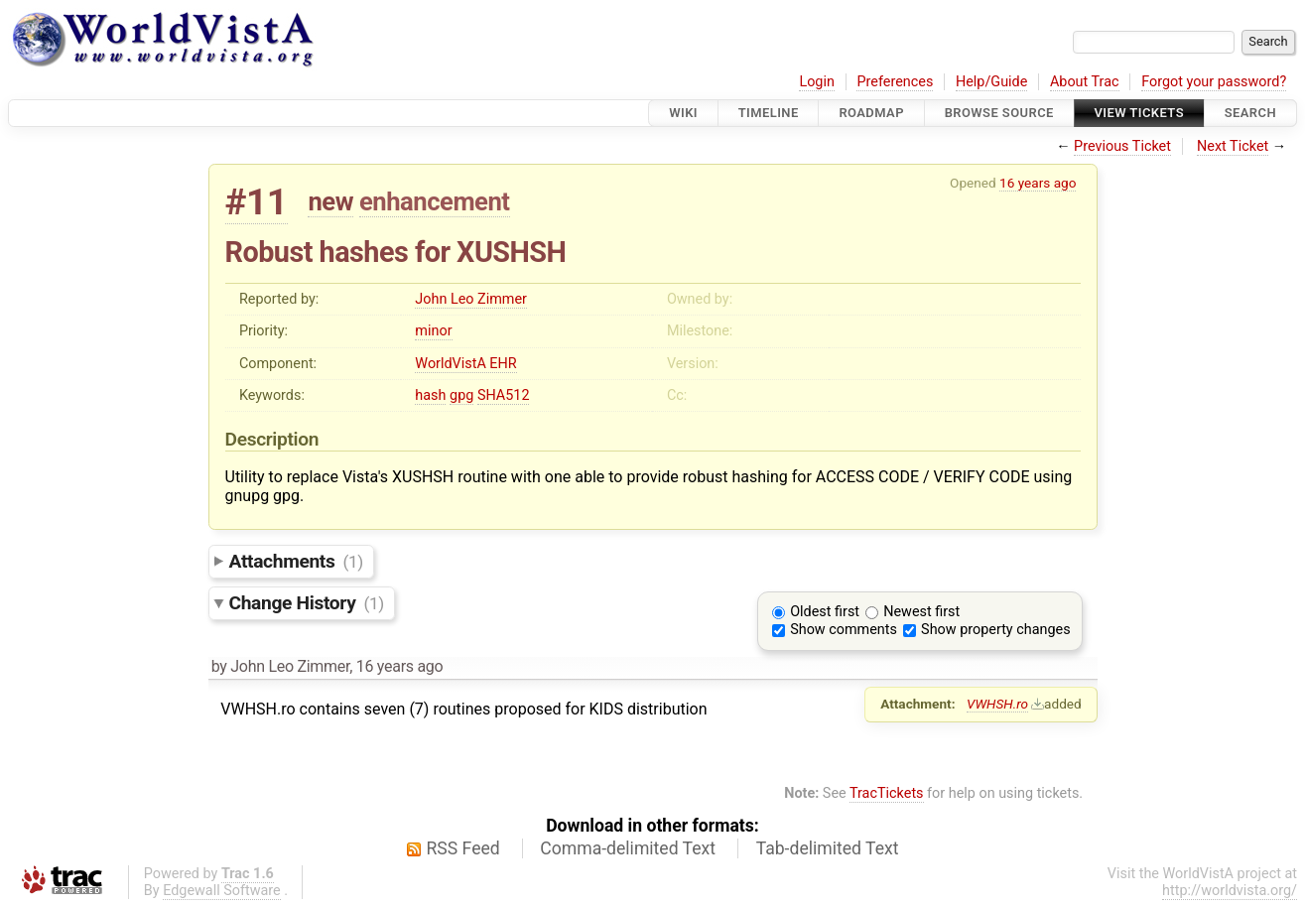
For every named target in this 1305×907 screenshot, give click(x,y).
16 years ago (1037, 183)
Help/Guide (991, 81)
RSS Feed (463, 848)
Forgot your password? (1213, 81)
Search (1250, 112)
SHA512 (503, 395)
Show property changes (995, 629)
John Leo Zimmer (471, 299)
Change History (306, 602)
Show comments (843, 629)
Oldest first (824, 611)
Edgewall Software (222, 890)
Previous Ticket (1122, 146)
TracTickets (886, 793)
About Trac (1084, 81)
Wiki (683, 112)
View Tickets (1139, 112)
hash (430, 395)
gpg (461, 395)
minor (433, 331)
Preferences (894, 81)
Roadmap (871, 112)
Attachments (296, 561)
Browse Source (999, 112)
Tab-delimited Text (827, 848)
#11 (256, 202)
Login (817, 81)
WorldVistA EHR (465, 363)
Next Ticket (1232, 146)
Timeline (768, 112)
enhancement (434, 201)
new (330, 201)
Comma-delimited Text (628, 848)
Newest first (921, 611)
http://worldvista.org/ (1229, 890)
